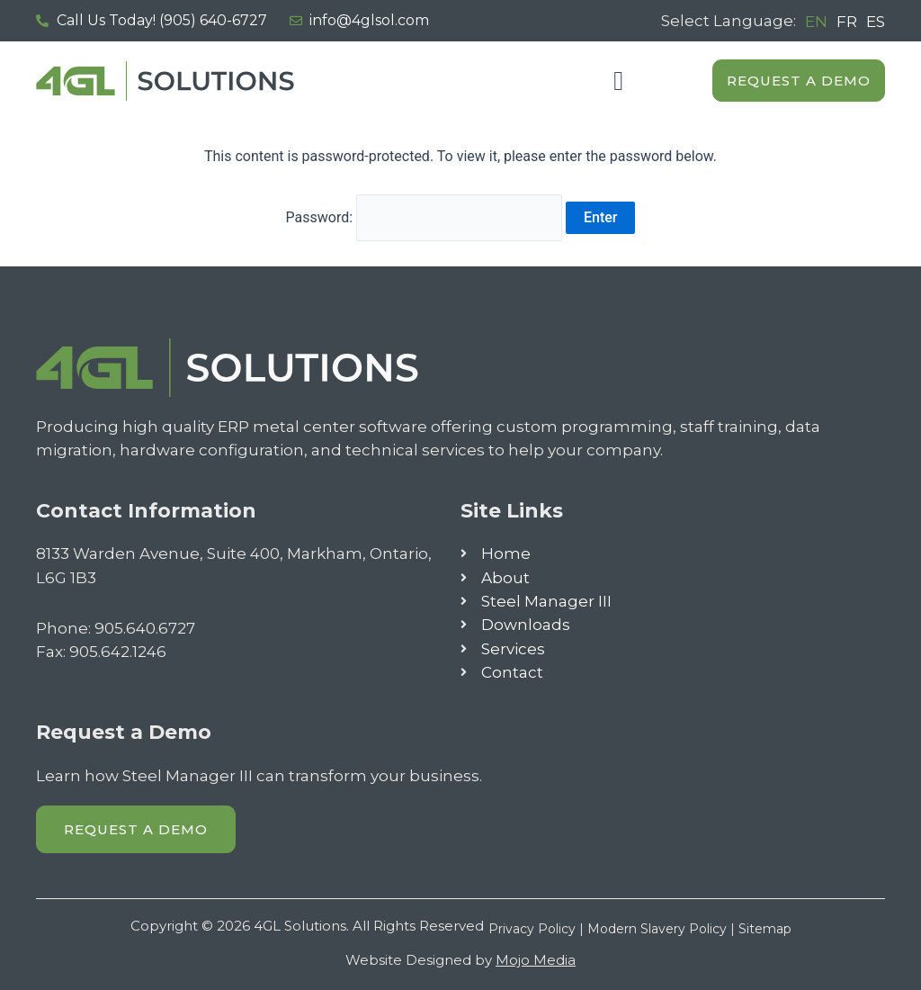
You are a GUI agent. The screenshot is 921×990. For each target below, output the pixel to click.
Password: (424, 217)
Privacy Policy (532, 929)
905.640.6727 (144, 628)
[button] (618, 80)
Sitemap (764, 929)
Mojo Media (536, 959)
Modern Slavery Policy (657, 929)
